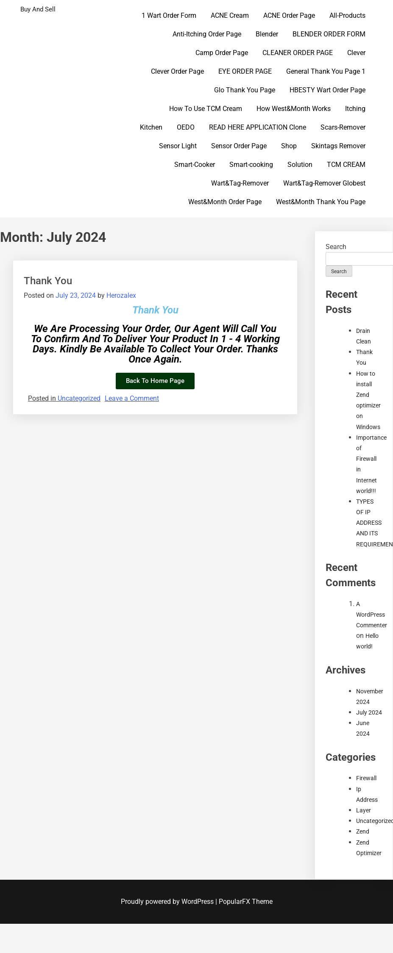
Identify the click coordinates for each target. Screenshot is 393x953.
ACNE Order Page (289, 15)
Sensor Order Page (239, 146)
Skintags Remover (338, 146)
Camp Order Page (221, 53)
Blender (267, 34)
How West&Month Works (293, 109)
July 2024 (369, 712)
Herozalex (121, 295)
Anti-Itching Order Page (207, 34)
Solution (299, 165)
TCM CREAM (346, 165)
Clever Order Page (177, 71)
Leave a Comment (132, 398)
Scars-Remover (343, 127)
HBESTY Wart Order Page (327, 90)
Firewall (366, 778)
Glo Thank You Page (244, 90)
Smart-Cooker (194, 165)
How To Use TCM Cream (205, 109)
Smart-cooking (251, 165)
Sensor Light (178, 146)
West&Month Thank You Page (320, 202)
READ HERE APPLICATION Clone (257, 127)
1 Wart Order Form (169, 15)
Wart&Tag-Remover (240, 183)
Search (336, 247)
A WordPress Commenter (371, 615)
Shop (289, 146)
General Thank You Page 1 (325, 71)
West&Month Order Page (225, 202)
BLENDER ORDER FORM (329, 34)
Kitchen (151, 127)
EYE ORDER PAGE (245, 71)
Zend (362, 831)
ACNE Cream (230, 15)
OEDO (186, 127)
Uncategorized (79, 398)
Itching (355, 109)
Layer (363, 810)
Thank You (48, 281)
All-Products (347, 15)
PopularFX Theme (246, 902)
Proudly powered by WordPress (168, 902)
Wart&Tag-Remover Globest (324, 183)
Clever (356, 53)
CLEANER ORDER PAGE (297, 53)
